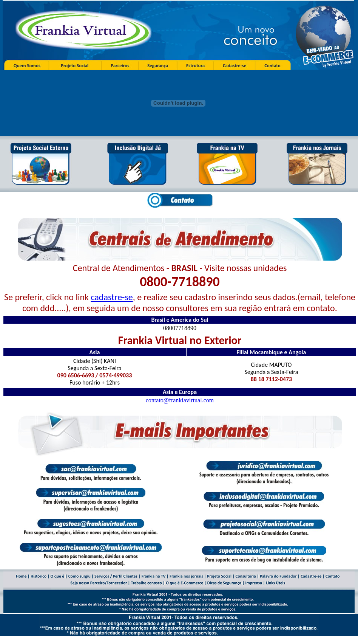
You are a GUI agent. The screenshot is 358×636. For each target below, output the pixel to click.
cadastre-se (112, 297)
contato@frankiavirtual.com (180, 400)
